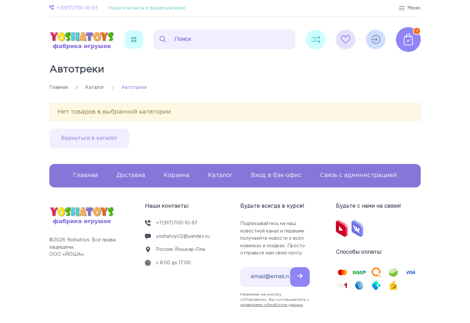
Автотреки (76, 69)
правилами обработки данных (271, 305)
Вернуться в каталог (89, 138)
